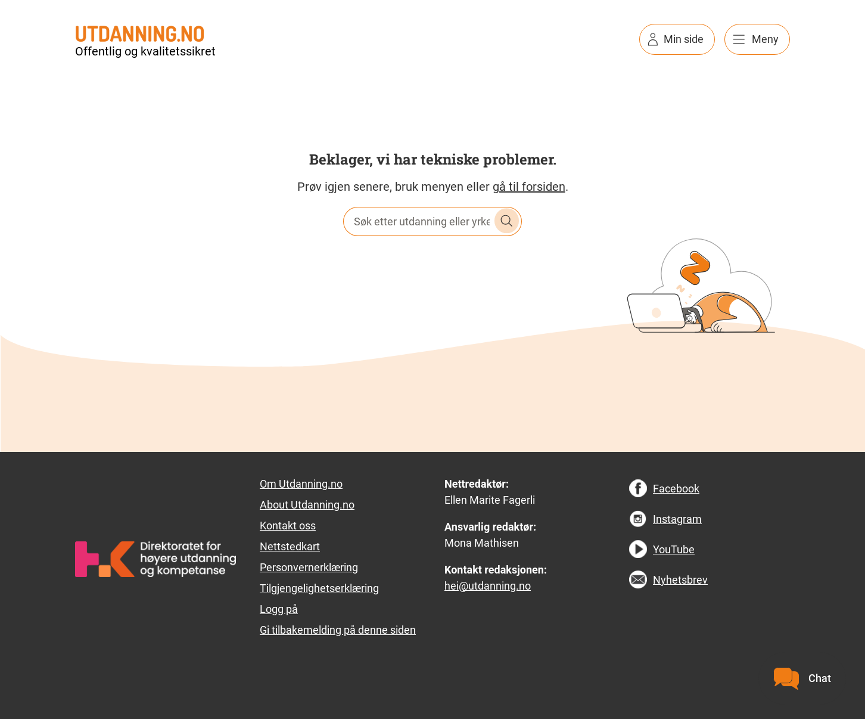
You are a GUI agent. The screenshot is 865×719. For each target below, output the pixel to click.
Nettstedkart (290, 546)
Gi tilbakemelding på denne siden (338, 630)
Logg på (279, 609)
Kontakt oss (288, 525)
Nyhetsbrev (680, 580)
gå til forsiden (529, 186)
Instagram (677, 519)
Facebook (676, 488)
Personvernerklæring (309, 567)
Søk (506, 221)
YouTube (674, 549)
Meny (765, 39)
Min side (684, 39)
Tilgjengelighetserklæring (319, 588)
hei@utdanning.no (487, 585)
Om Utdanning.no (301, 484)
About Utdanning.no (307, 504)
